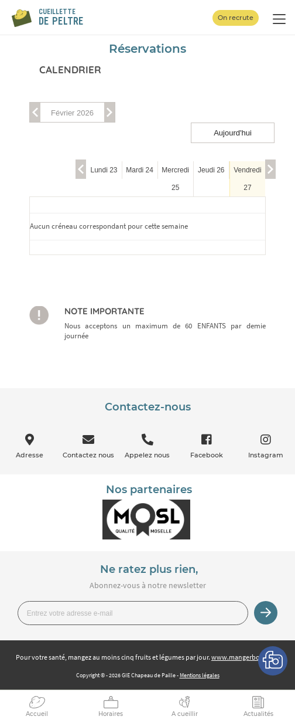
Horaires (110, 714)
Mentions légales (199, 675)
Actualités (258, 714)
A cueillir (184, 714)
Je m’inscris (265, 612)
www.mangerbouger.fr (245, 657)
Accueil (37, 714)
